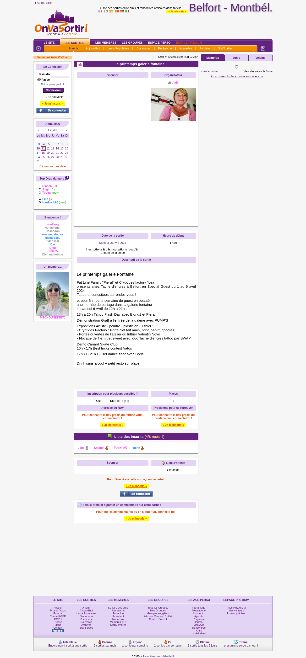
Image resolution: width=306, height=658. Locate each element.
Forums (58, 613)
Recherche (165, 48)
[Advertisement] (112, 152)
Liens (58, 624)
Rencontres (199, 627)
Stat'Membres (118, 624)
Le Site (49, 42)
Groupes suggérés (158, 613)
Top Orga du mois (52, 178)
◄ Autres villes (42, 3)
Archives (204, 48)
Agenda (198, 616)
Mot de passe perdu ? (52, 84)
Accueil (58, 607)
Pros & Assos (58, 610)
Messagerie (199, 610)
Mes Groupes (158, 610)
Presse (58, 622)
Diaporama (144, 48)
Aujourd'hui (93, 48)
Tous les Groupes (158, 607)
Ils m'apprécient (236, 613)
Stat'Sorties (225, 48)
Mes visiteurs (236, 610)
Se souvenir (55, 97)
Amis (236, 57)
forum (269, 71)
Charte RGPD (58, 616)
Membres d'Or (118, 622)
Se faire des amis (118, 607)
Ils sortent (118, 616)
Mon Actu (198, 613)
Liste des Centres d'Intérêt (158, 616)
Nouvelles (185, 48)
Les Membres (105, 42)
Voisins (261, 57)
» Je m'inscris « (177, 11)
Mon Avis (199, 624)
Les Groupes (132, 42)
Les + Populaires (118, 48)
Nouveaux (118, 619)
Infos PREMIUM (236, 607)
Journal (199, 622)
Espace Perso (159, 42)
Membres (212, 57)
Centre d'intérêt (158, 619)
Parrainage (198, 607)
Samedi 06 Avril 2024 (112, 242)
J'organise (199, 619)
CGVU (58, 619)
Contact (57, 627)
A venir (73, 48)
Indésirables (199, 633)
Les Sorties (74, 43)
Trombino (118, 613)
